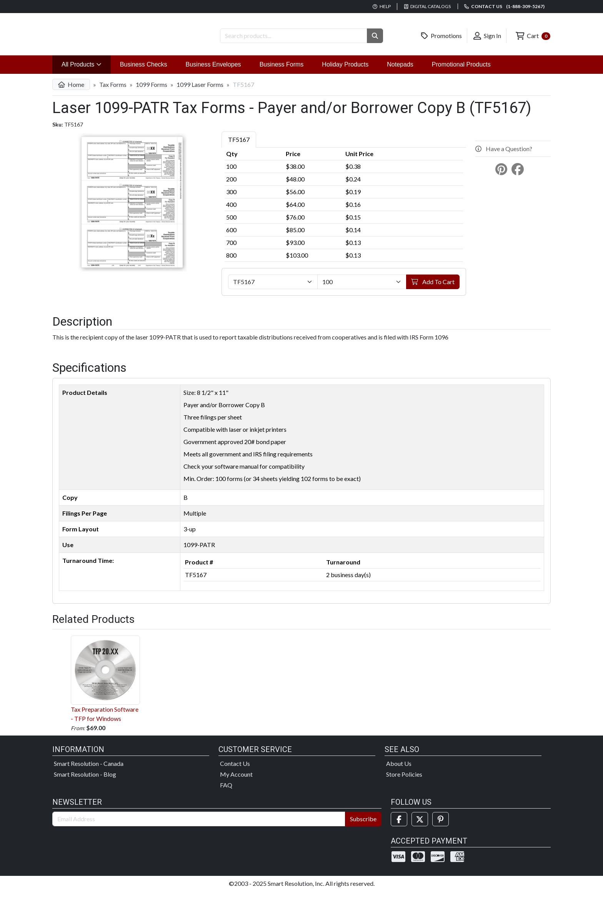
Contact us (504, 6)
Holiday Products (345, 70)
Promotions (441, 36)
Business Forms (282, 70)
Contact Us (235, 769)
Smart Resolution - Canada (88, 769)
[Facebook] (399, 825)
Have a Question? (503, 154)
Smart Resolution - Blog (85, 780)
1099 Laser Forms (200, 90)
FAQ (226, 790)
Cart (533, 36)
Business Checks (143, 70)
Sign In (487, 36)
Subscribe (363, 824)
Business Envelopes (213, 70)
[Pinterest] (440, 825)
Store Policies (404, 780)
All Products (86, 70)
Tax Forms (113, 90)
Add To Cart (433, 287)
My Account (236, 780)
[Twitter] (419, 825)
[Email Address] (198, 824)
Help (382, 6)
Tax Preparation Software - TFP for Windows (105, 684)
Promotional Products (461, 70)
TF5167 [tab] (239, 145)
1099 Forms (151, 90)
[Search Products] (293, 35)
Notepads (400, 70)
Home (71, 90)
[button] (375, 35)
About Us (398, 769)
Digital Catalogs (427, 6)
